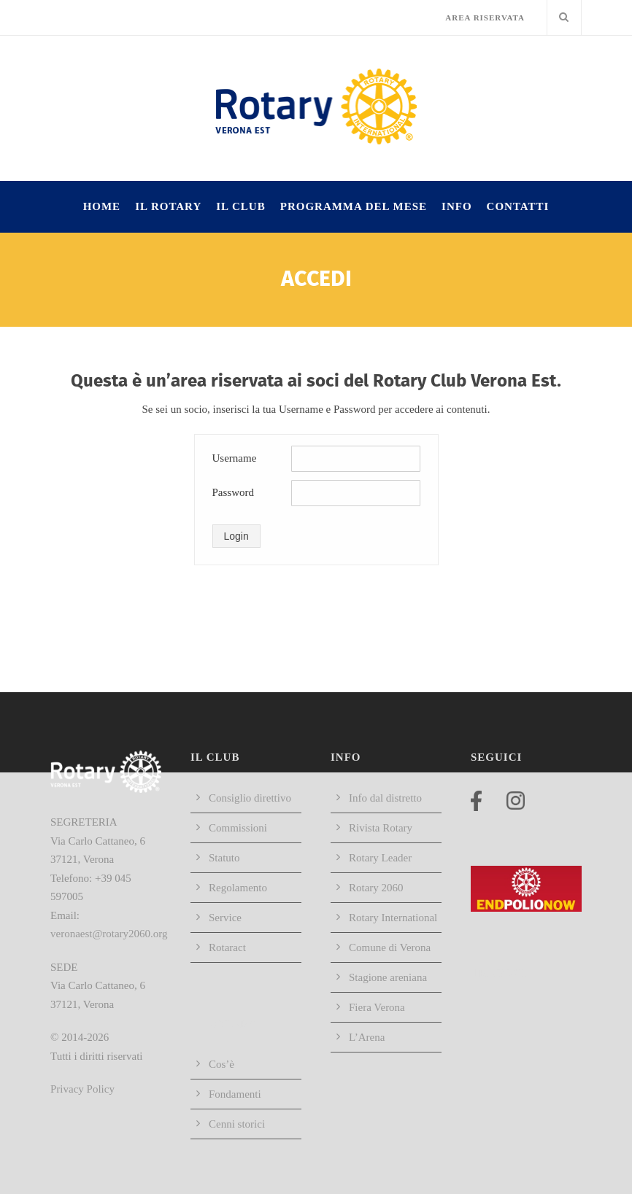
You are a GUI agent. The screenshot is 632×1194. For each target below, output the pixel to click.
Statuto (224, 858)
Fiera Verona (377, 1007)
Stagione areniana (388, 977)
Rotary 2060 (376, 887)
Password (233, 492)
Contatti (518, 206)
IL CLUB (240, 206)
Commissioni (238, 828)
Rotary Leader (380, 858)
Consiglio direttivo (250, 798)
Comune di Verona (390, 947)
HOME (102, 206)
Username (234, 458)
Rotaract (227, 947)
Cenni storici (237, 1124)
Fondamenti (235, 1094)
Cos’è (221, 1064)
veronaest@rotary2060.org (109, 933)
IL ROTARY (168, 206)
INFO (457, 206)
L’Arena (367, 1037)
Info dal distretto (385, 798)
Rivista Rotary (380, 828)
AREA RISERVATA (485, 17)
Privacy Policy (82, 1089)
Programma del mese (353, 206)
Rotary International (393, 917)
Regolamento (238, 887)
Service (225, 917)
